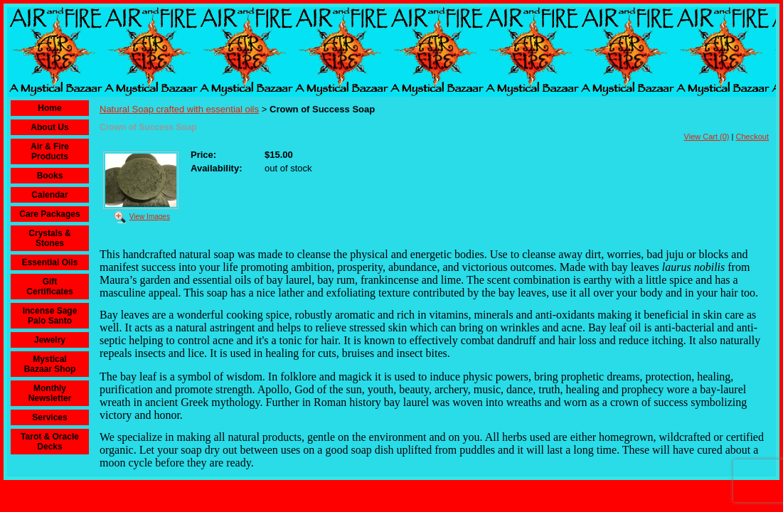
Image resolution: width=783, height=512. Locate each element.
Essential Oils (50, 262)
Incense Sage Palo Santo (50, 316)
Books (50, 176)
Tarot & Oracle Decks (50, 442)
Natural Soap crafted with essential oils (179, 109)
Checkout (752, 136)
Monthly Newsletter (50, 393)
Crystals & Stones (49, 238)
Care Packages (49, 214)
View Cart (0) (707, 136)
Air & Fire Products (50, 151)
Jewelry (49, 340)
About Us (49, 127)
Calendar (49, 195)
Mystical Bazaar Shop (50, 364)
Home (49, 108)
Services (49, 417)
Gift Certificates (49, 287)
